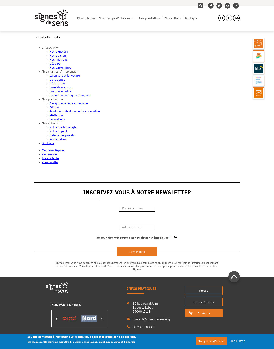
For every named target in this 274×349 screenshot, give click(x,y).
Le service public (60, 91)
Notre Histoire (58, 52)
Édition (54, 107)
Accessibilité (50, 158)
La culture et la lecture (64, 75)
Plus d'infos (237, 342)
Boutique (191, 18)
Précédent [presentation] (56, 319)
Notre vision (57, 56)
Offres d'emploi (204, 302)
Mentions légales (53, 150)
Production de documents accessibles (74, 111)
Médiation (56, 115)
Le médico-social (60, 87)
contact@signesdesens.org (151, 319)
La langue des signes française (70, 95)
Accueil (40, 37)
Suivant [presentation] (102, 319)
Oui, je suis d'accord (211, 342)
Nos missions (58, 60)
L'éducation (57, 83)
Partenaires (49, 154)
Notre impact (58, 131)
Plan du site (50, 162)
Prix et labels (58, 139)
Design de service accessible (68, 103)
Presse (203, 291)
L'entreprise (57, 79)
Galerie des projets (62, 135)
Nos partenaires (60, 67)
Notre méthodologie (62, 127)
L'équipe (54, 64)
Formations (57, 119)
